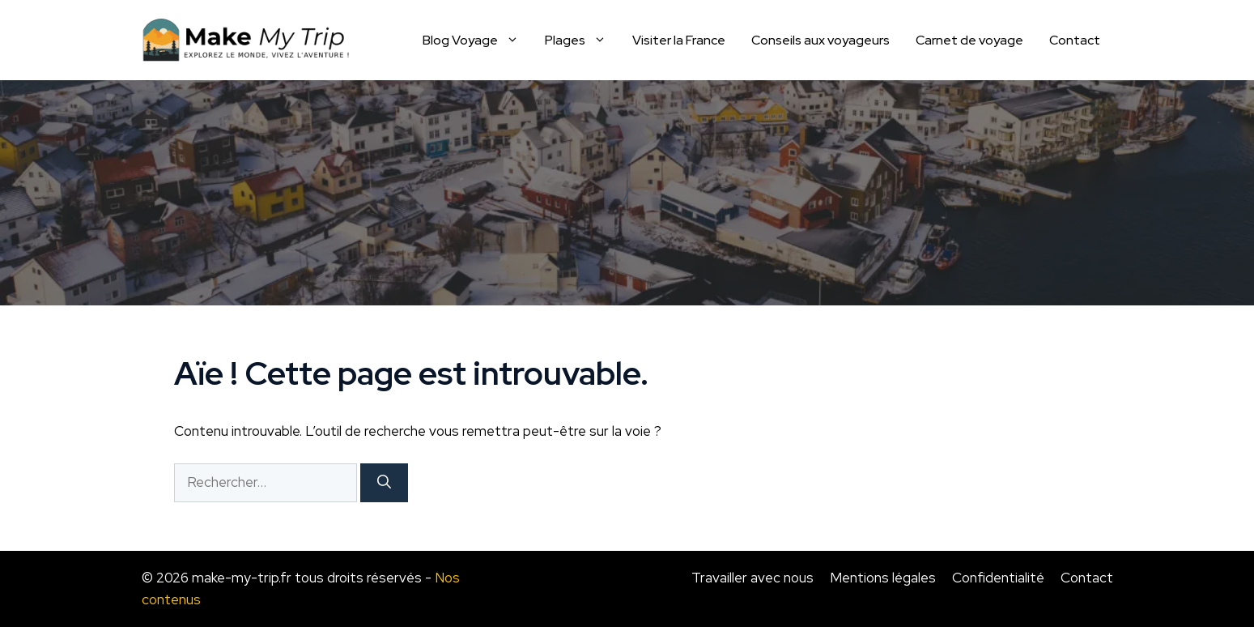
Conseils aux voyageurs (820, 40)
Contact (1074, 40)
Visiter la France (678, 40)
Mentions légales (883, 577)
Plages (582, 40)
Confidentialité (998, 577)
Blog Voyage (477, 40)
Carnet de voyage (969, 40)
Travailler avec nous (752, 577)
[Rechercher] (384, 482)
